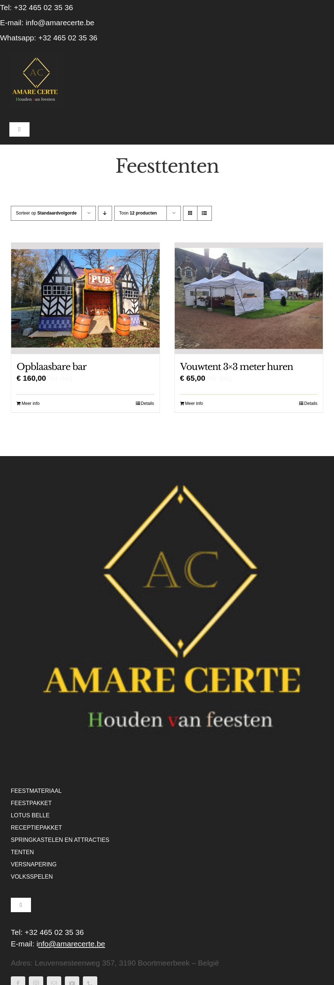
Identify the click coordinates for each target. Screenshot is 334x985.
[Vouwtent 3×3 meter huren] (249, 298)
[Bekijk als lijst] (204, 213)
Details (147, 403)
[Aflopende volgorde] (105, 213)
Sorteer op (46, 213)
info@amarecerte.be (60, 22)
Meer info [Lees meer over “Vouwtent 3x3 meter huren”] (194, 403)
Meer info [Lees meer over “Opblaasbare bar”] (31, 403)
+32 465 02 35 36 (67, 38)
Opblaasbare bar (51, 366)
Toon (138, 213)
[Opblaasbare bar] (85, 298)
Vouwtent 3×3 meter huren (236, 366)
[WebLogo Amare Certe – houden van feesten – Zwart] (36, 57)
